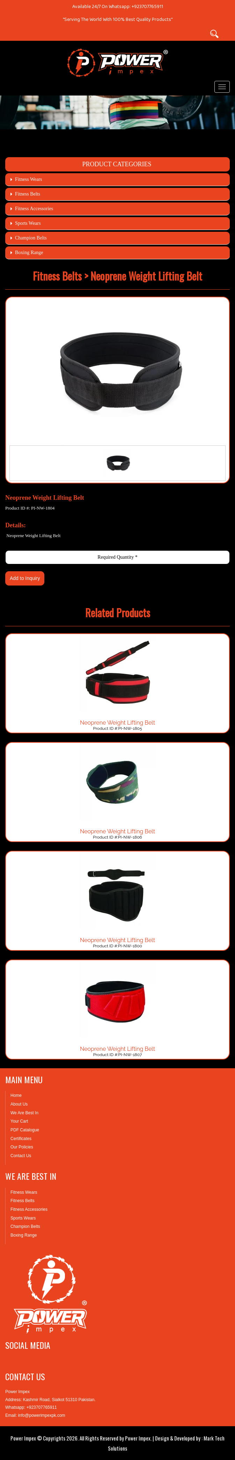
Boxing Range (29, 252)
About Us (19, 1104)
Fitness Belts (27, 194)
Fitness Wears (28, 179)
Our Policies (21, 1147)
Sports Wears (28, 223)
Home (16, 1095)
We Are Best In (24, 1112)
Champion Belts (31, 237)
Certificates (20, 1138)
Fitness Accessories (34, 208)
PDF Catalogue (24, 1130)
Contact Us (20, 1155)
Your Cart (19, 1121)
